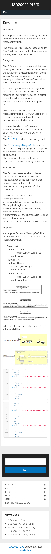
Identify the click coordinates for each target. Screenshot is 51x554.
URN (7, 499)
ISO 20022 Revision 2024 (17, 503)
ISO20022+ (10, 484)
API (7, 488)
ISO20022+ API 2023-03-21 (21, 531)
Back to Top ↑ (26, 550)
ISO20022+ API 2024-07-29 (21, 527)
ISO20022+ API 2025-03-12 (21, 520)
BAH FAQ (12, 139)
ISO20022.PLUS (25, 4)
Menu (4, 12)
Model (8, 492)
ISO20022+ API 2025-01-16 (21, 524)
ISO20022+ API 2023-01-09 (21, 534)
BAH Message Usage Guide (21, 145)
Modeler (9, 495)
